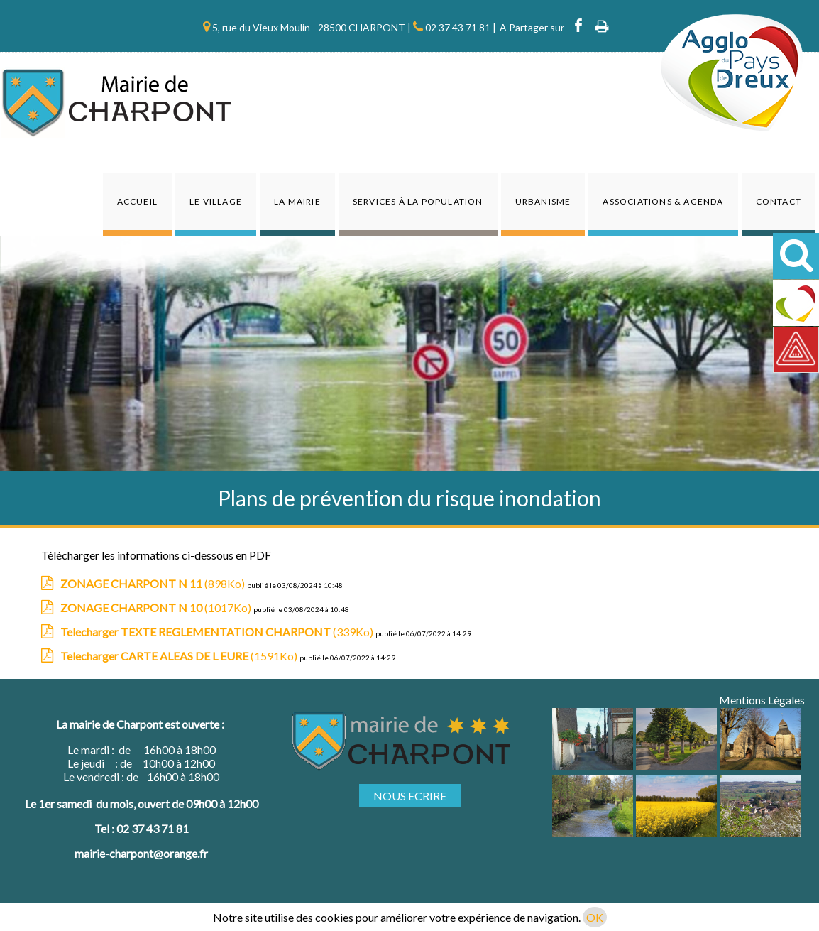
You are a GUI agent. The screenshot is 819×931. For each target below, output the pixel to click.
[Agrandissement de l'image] (592, 765)
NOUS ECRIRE (409, 795)
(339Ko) (217, 631)
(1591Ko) (179, 656)
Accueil (137, 201)
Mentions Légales (762, 700)
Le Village (215, 201)
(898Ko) (153, 583)
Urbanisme (543, 201)
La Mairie (297, 201)
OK (594, 917)
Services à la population (418, 201)
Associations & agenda (663, 201)
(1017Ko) (156, 607)
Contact (778, 201)
